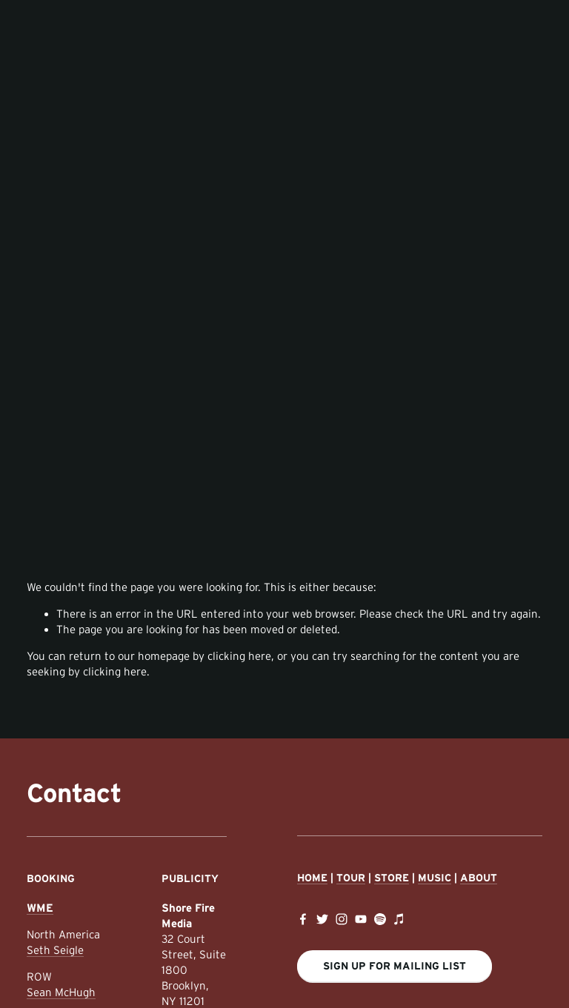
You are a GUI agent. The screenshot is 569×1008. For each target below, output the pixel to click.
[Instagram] (341, 919)
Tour (350, 878)
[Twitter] (322, 919)
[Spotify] (380, 919)
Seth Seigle (55, 950)
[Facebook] (303, 919)
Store (391, 878)
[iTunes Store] (399, 919)
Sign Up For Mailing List (394, 966)
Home (312, 878)
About (478, 878)
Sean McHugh (61, 992)
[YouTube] (361, 919)
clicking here (239, 656)
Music (434, 878)
